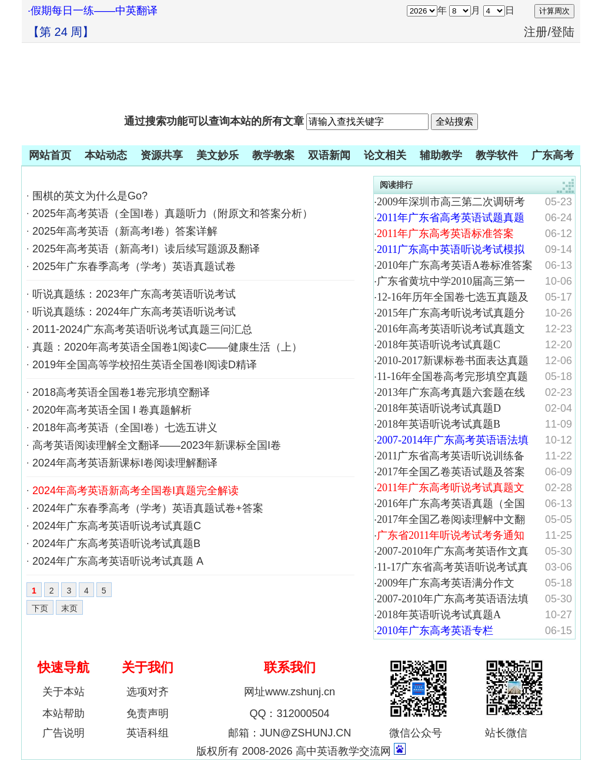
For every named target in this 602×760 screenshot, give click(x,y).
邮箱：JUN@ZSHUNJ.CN (289, 733)
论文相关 (385, 155)
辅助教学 (441, 155)
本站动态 (106, 155)
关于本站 (63, 692)
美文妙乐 (217, 155)
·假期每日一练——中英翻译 (93, 10)
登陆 (562, 31)
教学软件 (497, 155)
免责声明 (147, 713)
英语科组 (147, 733)
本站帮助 (63, 713)
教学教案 (273, 155)
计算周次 (554, 10)
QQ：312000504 (289, 713)
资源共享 (162, 155)
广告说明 (63, 733)
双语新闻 (329, 155)
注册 (535, 31)
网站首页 (50, 155)
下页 (40, 608)
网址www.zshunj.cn (289, 692)
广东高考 (552, 155)
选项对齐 (147, 692)
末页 (69, 608)
